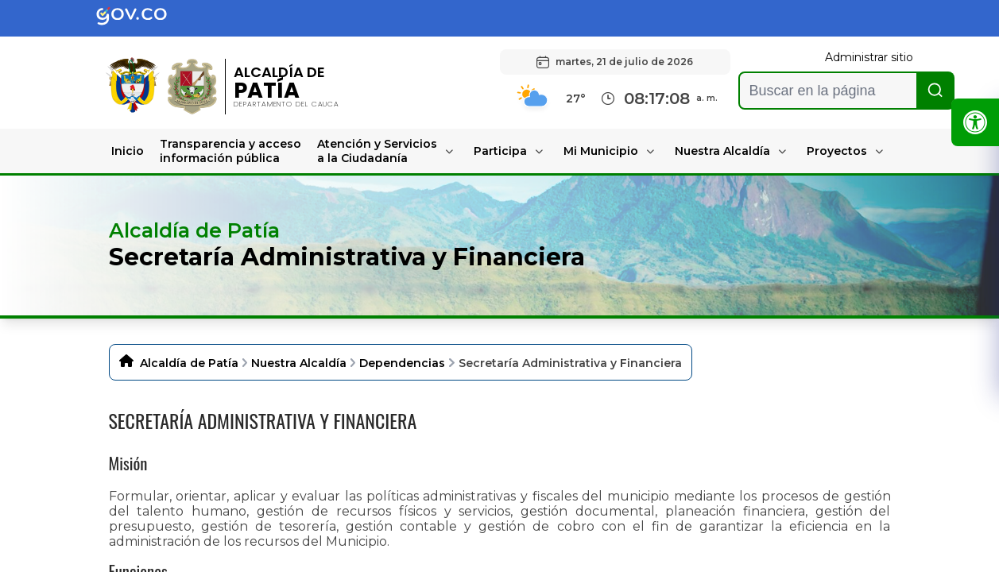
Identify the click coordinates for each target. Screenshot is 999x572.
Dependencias (402, 363)
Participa (500, 151)
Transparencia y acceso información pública (230, 151)
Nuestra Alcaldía (722, 151)
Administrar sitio (869, 57)
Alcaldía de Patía (189, 363)
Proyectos (837, 151)
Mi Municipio (600, 151)
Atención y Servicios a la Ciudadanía (377, 151)
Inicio (127, 151)
